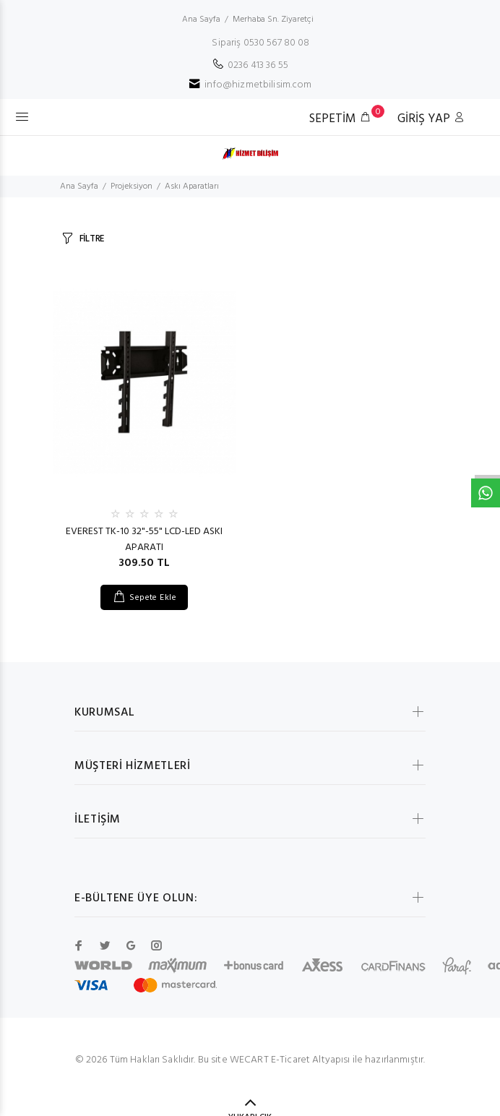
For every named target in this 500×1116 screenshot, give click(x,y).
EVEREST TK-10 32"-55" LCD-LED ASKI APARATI (144, 539)
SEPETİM (343, 118)
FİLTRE (91, 238)
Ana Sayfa (201, 19)
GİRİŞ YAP (431, 119)
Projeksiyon (131, 186)
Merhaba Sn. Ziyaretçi (273, 19)
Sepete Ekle (152, 598)
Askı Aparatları (192, 186)
